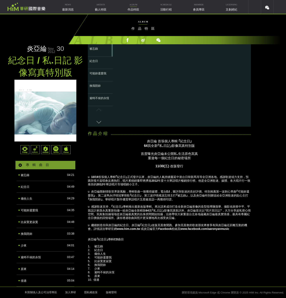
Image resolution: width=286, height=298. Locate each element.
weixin (267, 7)
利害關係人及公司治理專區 (41, 292)
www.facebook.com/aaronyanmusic (204, 228)
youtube (254, 7)
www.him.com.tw (128, 228)
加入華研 (70, 292)
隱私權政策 (91, 292)
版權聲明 (111, 292)
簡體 (280, 7)
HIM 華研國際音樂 (11, 292)
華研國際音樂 (26, 7)
